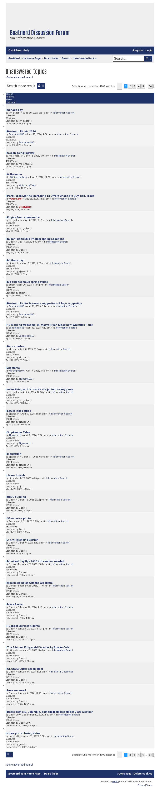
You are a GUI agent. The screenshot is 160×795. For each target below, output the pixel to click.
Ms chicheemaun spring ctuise (27, 281)
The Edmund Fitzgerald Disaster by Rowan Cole (38, 647)
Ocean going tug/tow (20, 152)
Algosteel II (15, 435)
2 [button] (130, 86)
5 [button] (143, 86)
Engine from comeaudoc (23, 217)
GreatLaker (16, 198)
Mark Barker (15, 604)
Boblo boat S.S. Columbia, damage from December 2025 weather (50, 711)
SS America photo (19, 518)
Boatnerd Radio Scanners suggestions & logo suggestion (44, 303)
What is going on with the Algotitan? (30, 582)
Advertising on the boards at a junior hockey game (40, 389)
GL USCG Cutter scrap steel (25, 668)
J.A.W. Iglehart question (22, 539)
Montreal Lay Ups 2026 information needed (35, 561)
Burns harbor (16, 346)
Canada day (15, 109)
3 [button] (134, 86)
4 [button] (138, 86)
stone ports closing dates (23, 733)
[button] (119, 86)
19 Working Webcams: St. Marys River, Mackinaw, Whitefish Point (49, 324)
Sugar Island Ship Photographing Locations (35, 238)
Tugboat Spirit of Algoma (23, 625)
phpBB (115, 781)
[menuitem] (26, 50)
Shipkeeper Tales (18, 432)
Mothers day (15, 260)
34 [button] (150, 86)
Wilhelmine (14, 174)
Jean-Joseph (16, 475)
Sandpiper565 (16, 134)
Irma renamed (16, 690)
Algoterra (13, 367)
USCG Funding (16, 496)
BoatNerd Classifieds (62, 671)
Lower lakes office (19, 410)
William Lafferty (18, 177)
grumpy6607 (17, 370)
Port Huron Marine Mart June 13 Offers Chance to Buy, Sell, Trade (50, 195)
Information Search (63, 112)
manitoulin (14, 453)
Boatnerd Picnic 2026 (21, 131)
